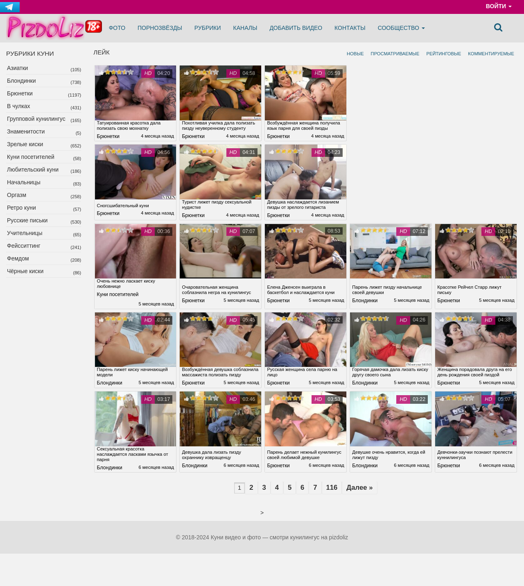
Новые (355, 53)
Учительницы (25, 233)
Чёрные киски (25, 271)
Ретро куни (21, 207)
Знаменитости (26, 131)
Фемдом (18, 258)
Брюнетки (20, 93)
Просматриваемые (395, 53)
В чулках (18, 106)
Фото (117, 28)
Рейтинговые (443, 53)
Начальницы (24, 182)
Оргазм (16, 195)
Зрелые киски (25, 144)
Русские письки (27, 220)
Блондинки (21, 80)
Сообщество (401, 28)
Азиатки (17, 68)
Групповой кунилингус (36, 118)
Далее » (369, 509)
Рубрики (207, 28)
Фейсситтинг (24, 245)
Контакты (350, 28)
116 (338, 509)
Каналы (245, 28)
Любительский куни (33, 169)
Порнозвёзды (160, 28)
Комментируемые (491, 53)
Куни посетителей (30, 157)
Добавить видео (295, 28)
